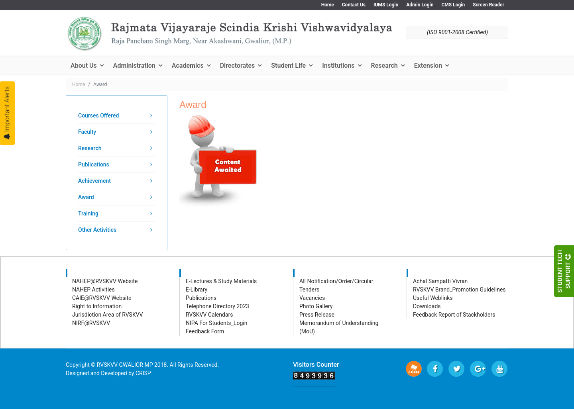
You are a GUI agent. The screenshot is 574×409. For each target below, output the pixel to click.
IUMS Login (385, 5)
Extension (428, 65)
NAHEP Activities (93, 289)
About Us (84, 65)
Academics (188, 65)
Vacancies (312, 298)
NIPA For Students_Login (216, 323)
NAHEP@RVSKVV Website (105, 281)
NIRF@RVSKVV (91, 323)
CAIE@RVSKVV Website (102, 298)
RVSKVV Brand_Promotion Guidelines (459, 289)
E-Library (196, 289)
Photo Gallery (315, 306)
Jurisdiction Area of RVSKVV (107, 314)
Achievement (94, 181)
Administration (134, 65)
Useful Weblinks (433, 298)
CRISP (143, 373)
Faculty (87, 132)
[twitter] (456, 369)
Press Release (316, 314)
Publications (93, 164)
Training (88, 213)
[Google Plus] (478, 369)
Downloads (427, 306)
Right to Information (97, 306)
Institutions (338, 65)
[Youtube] (499, 369)
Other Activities (97, 230)
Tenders (309, 289)
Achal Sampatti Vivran (440, 281)
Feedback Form (205, 331)
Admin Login (419, 5)
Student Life (288, 65)
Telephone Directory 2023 (217, 306)
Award (86, 197)
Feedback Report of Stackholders (454, 314)
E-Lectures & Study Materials (221, 281)
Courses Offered (98, 115)
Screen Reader (488, 5)
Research (384, 65)
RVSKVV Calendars (209, 314)
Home (327, 5)
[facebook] (435, 369)
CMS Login (453, 5)
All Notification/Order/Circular (336, 281)
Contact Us (354, 5)
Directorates (237, 65)
